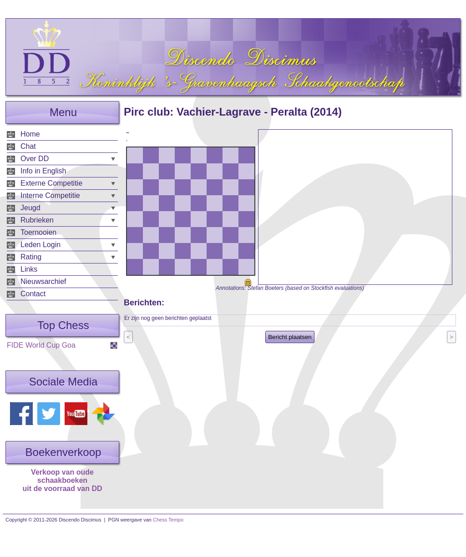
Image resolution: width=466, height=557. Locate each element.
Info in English (43, 171)
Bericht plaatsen (290, 337)
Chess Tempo (168, 519)
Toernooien (38, 232)
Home (30, 134)
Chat (28, 146)
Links (28, 269)
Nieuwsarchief (43, 281)
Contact (33, 294)
